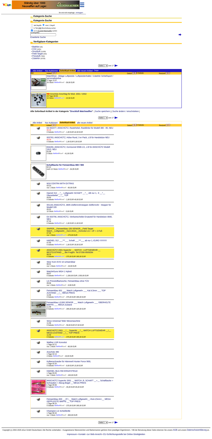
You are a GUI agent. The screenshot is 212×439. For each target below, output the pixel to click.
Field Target (37, 54)
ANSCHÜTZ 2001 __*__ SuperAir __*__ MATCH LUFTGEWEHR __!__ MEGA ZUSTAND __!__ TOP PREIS (79, 331)
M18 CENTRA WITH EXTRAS (60, 183)
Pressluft (36, 56)
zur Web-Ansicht (94, 434)
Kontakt (81, 434)
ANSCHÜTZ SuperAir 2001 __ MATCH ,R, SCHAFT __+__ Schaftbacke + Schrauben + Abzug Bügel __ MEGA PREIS (80, 381)
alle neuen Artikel (85, 71)
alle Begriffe (38, 25)
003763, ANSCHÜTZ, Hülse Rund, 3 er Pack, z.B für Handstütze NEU (78, 137)
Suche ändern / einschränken (125, 111)
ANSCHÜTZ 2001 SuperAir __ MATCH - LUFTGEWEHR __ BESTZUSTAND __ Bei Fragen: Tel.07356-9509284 (74, 251)
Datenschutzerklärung (197, 430)
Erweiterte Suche (38, 37)
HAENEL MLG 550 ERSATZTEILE (62, 371)
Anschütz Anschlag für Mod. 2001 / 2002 (68, 94)
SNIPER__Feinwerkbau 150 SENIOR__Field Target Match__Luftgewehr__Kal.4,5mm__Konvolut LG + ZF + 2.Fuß (74, 229)
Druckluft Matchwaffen (81, 111)
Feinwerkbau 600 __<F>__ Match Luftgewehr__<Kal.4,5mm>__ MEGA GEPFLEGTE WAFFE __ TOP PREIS (79, 400)
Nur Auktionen (51, 71)
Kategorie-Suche (42, 16)
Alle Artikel (37, 71)
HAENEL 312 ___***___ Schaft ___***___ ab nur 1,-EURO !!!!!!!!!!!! (77, 240)
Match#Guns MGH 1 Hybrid (59, 271)
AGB (175, 430)
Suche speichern (102, 111)
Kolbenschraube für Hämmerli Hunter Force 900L (69, 361)
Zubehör (36, 58)
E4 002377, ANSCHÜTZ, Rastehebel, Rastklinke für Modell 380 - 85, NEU (80, 128)
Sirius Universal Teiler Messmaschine (63, 321)
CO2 (34, 49)
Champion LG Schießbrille (58, 411)
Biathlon (36, 47)
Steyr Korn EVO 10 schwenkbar (61, 262)
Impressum (72, 434)
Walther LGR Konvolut (57, 342)
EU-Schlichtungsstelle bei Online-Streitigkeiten (124, 434)
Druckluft (36, 51)
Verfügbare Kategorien (45, 41)
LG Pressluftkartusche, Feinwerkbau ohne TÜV (68, 281)
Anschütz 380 (53, 352)
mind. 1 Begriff (50, 25)
